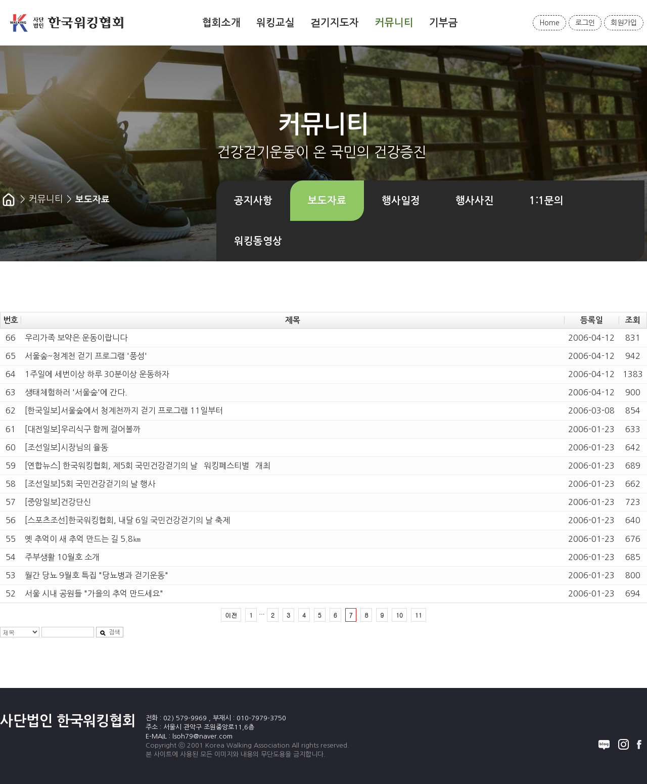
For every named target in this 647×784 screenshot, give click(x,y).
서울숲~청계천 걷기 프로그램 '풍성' (86, 356)
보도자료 (327, 201)
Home (549, 22)
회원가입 (624, 22)
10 (399, 615)
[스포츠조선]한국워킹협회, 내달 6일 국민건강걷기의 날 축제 (127, 520)
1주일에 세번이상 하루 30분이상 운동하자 (97, 374)
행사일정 (401, 201)
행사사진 (474, 201)
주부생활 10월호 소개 (62, 557)
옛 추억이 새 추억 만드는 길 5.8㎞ (83, 539)
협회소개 (221, 23)
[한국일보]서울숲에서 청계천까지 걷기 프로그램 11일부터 (124, 410)
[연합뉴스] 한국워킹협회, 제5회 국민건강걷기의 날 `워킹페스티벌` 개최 (147, 466)
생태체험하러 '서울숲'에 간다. (76, 392)
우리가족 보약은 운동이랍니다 (76, 338)
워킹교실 (275, 23)
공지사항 (253, 201)
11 (418, 615)
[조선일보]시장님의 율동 (66, 447)
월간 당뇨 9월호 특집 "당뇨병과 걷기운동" (96, 575)
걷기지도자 (334, 23)
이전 (231, 615)
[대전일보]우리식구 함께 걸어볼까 (83, 429)
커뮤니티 (394, 23)
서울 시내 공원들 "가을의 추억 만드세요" (94, 593)
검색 (110, 632)
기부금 (443, 23)
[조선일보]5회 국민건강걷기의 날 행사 (90, 484)
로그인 (585, 22)
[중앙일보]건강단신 (58, 502)
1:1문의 (546, 201)
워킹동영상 (258, 241)
